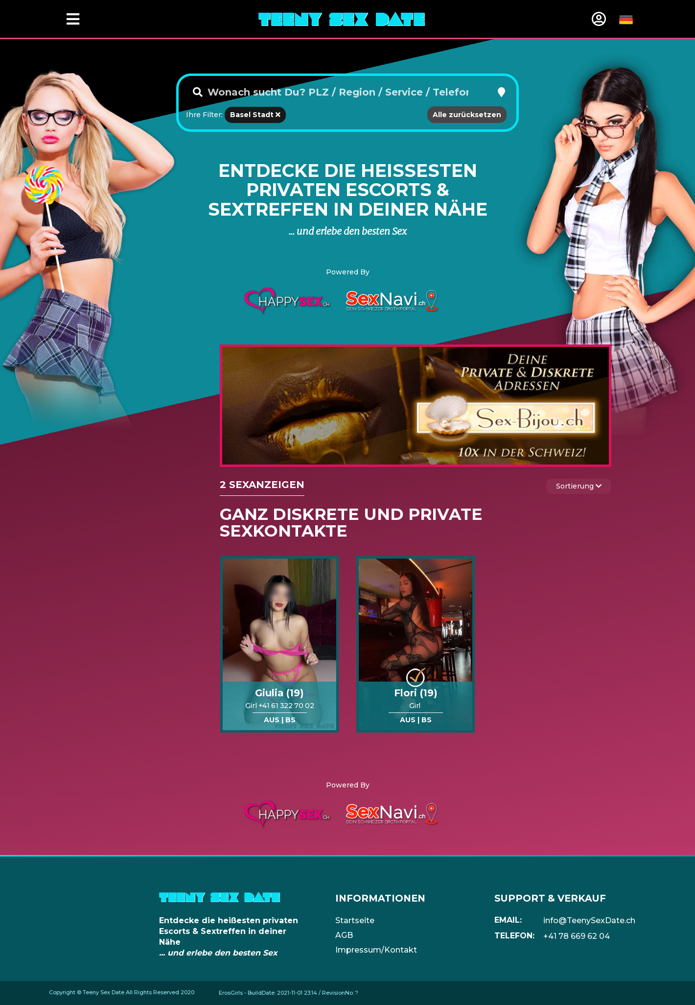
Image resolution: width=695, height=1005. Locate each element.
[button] (501, 92)
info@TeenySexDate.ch (589, 920)
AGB (344, 935)
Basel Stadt (255, 114)
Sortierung (579, 486)
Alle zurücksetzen (467, 114)
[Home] (341, 18)
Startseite (354, 920)
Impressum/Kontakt (376, 950)
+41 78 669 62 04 (576, 936)
